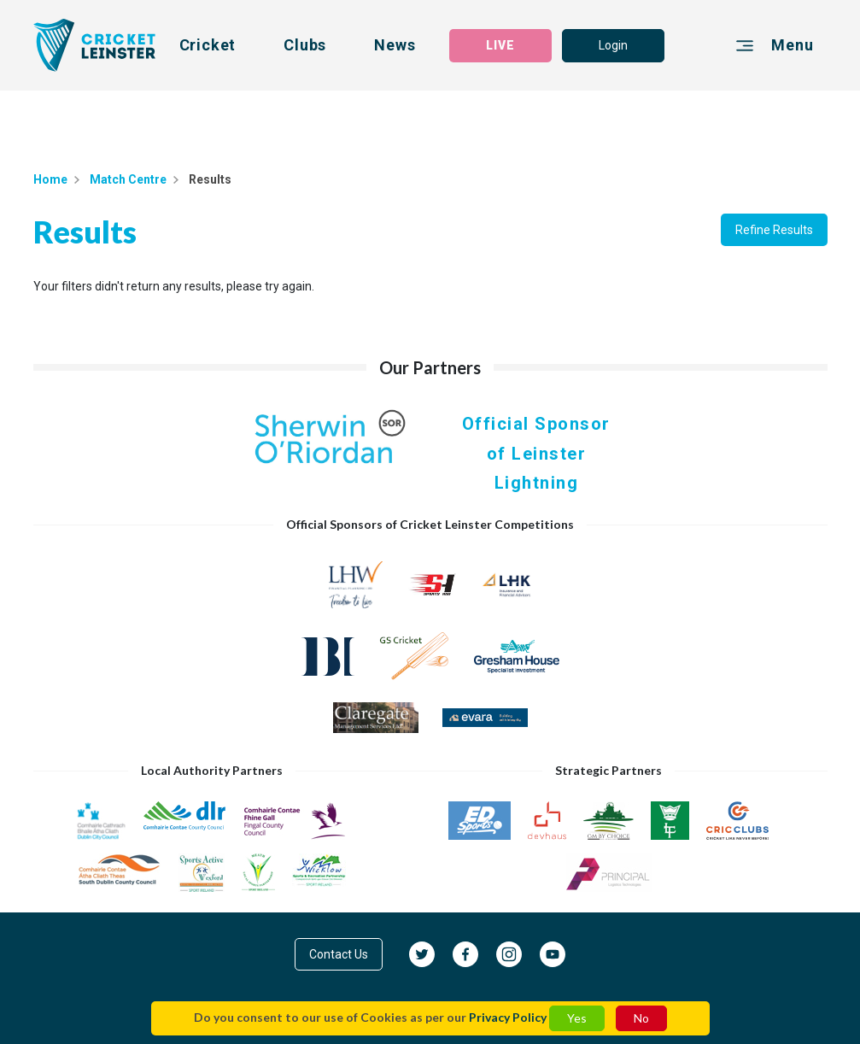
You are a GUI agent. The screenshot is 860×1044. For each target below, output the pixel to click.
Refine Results (774, 230)
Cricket (208, 45)
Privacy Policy (508, 1017)
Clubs (305, 45)
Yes (577, 1018)
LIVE (500, 45)
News (394, 45)
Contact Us (338, 954)
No (641, 1018)
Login (613, 45)
